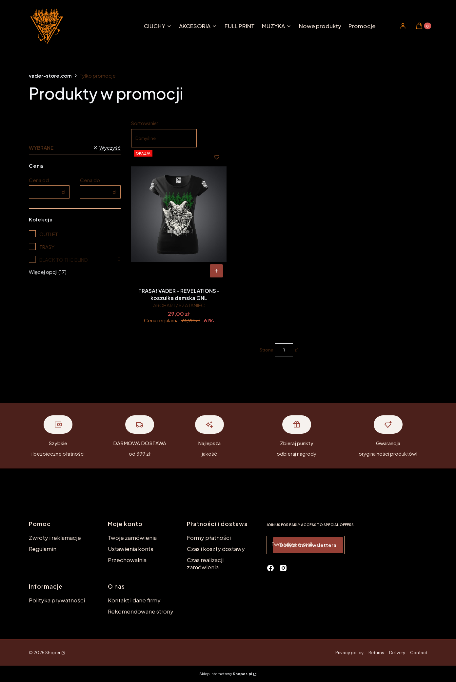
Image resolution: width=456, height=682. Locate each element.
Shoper (52, 652)
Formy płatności (209, 537)
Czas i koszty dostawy (216, 548)
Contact (418, 652)
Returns (376, 652)
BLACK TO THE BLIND (63, 259)
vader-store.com (50, 75)
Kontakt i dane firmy (134, 600)
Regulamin (42, 548)
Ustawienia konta (130, 548)
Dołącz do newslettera (308, 545)
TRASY (46, 247)
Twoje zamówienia (132, 537)
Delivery (397, 652)
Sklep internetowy (225, 674)
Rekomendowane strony (140, 611)
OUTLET (48, 234)
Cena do (90, 180)
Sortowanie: (144, 123)
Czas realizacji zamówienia (205, 563)
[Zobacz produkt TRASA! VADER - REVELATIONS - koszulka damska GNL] (216, 270)
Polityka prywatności (57, 600)
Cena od (39, 180)
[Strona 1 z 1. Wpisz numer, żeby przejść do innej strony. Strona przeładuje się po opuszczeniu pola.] (284, 349)
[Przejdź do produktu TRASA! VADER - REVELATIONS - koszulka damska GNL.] (179, 214)
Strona (266, 349)
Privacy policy (349, 652)
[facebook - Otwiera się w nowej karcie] (270, 568)
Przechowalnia (127, 559)
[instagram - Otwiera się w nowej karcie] (283, 568)
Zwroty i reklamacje (55, 537)
